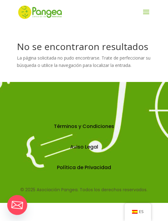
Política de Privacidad (84, 167)
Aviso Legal (84, 146)
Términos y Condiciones (84, 126)
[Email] (17, 205)
